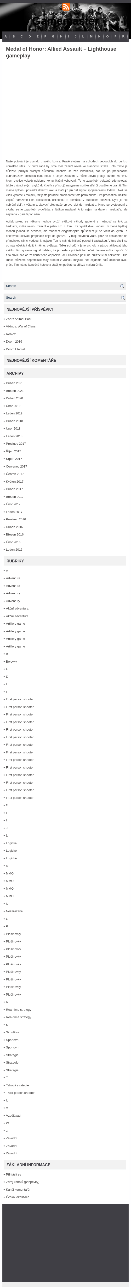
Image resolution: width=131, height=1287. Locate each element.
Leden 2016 (14, 549)
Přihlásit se (13, 1174)
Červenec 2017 (16, 466)
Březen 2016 (15, 534)
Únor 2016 (13, 542)
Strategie (12, 1055)
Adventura (13, 578)
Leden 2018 (14, 436)
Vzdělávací (13, 1115)
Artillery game (15, 623)
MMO (10, 873)
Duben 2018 (14, 421)
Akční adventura (17, 608)
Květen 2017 (14, 481)
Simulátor (12, 1032)
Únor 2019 (13, 406)
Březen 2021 (15, 391)
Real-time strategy (18, 1009)
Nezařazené (14, 911)
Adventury (13, 593)
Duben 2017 (14, 489)
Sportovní (12, 1040)
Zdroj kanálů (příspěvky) (22, 1182)
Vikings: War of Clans (21, 326)
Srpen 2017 (14, 459)
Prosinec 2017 (16, 443)
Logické (11, 843)
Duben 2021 (14, 383)
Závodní (11, 1138)
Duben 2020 (14, 398)
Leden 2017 (14, 512)
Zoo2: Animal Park (18, 319)
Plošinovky (13, 934)
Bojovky (11, 661)
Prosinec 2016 (16, 519)
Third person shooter (20, 1093)
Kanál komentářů (17, 1189)
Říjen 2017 (13, 451)
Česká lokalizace (17, 1197)
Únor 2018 (13, 428)
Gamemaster (65, 21)
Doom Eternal (15, 349)
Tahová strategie (17, 1085)
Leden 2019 (14, 413)
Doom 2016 (14, 341)
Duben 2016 (14, 527)
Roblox (11, 334)
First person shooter (20, 699)
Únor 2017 (13, 504)
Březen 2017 (15, 497)
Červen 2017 (15, 474)
